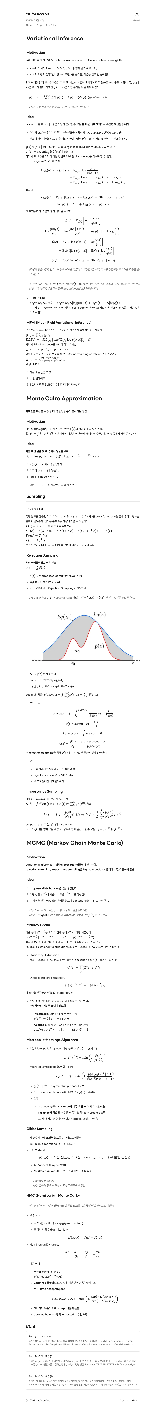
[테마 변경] (137, 14)
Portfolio (51, 25)
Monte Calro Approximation (64, 399)
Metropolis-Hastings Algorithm (52, 1040)
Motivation (35, 53)
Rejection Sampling (42, 555)
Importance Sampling (44, 791)
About (29, 25)
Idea (30, 117)
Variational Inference (54, 39)
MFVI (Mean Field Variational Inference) (58, 322)
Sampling (35, 496)
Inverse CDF (36, 509)
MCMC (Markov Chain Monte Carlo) (74, 843)
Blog (39, 25)
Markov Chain (38, 925)
